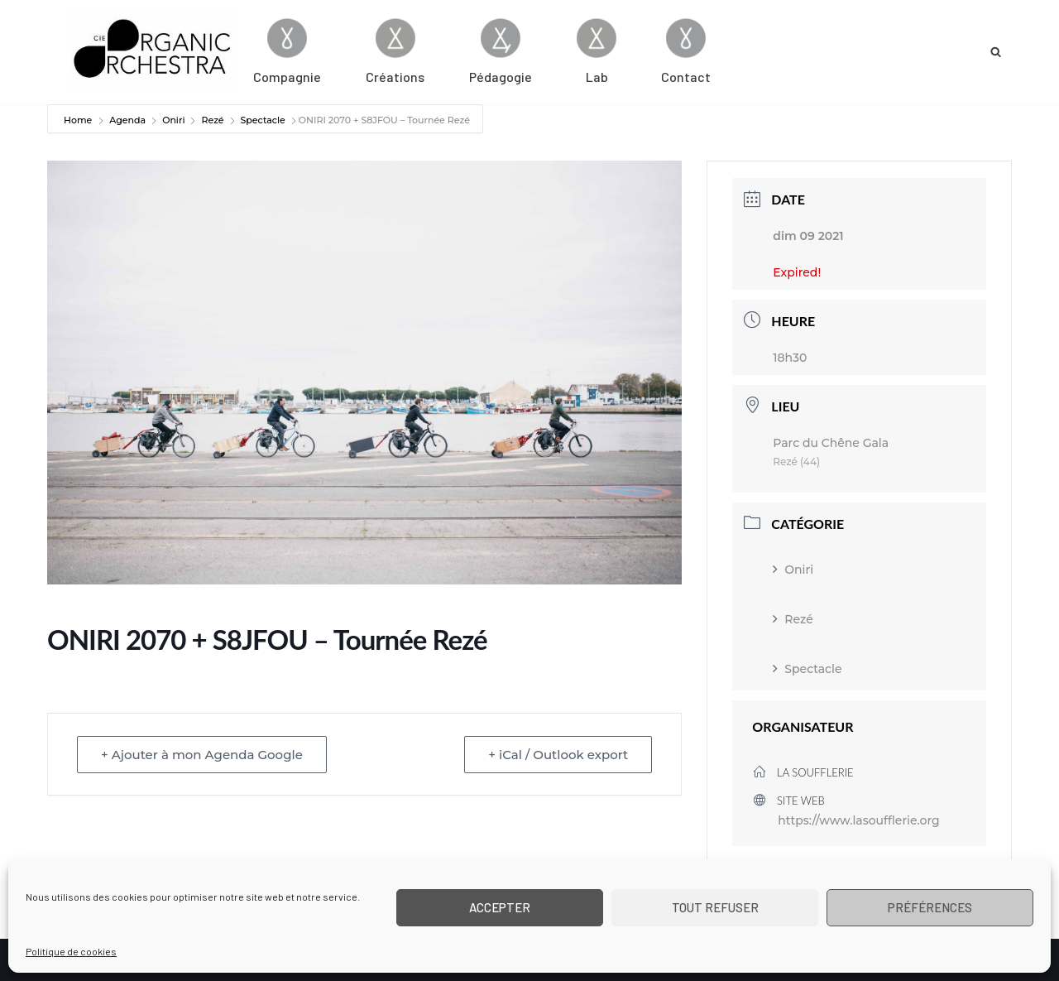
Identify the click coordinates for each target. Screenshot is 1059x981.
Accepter (499, 907)
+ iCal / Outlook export (558, 754)
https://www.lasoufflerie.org (858, 820)
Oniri (173, 120)
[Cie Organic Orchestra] (153, 48)
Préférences (930, 907)
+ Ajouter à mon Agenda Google (202, 754)
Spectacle (263, 120)
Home (79, 120)
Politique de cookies (71, 951)
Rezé (212, 120)
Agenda (127, 120)
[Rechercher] (995, 52)
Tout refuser (715, 907)
